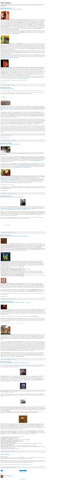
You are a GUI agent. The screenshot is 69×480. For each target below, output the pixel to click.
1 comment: (12, 193)
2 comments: (13, 451)
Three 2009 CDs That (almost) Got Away (11, 9)
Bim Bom (2, 82)
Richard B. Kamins (9, 475)
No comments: (13, 140)
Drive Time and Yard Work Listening (9, 144)
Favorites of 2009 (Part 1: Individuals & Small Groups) (14, 362)
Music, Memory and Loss (7, 88)
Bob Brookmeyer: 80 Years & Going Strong (11, 197)
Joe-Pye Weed (3, 190)
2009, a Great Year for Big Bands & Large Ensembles (14, 236)
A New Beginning (4, 454)
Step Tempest (5, 3)
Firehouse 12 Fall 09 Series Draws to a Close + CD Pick (15, 302)
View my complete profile (9, 476)
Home (23, 470)
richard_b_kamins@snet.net (27, 464)
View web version (23, 472)
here (26, 21)
